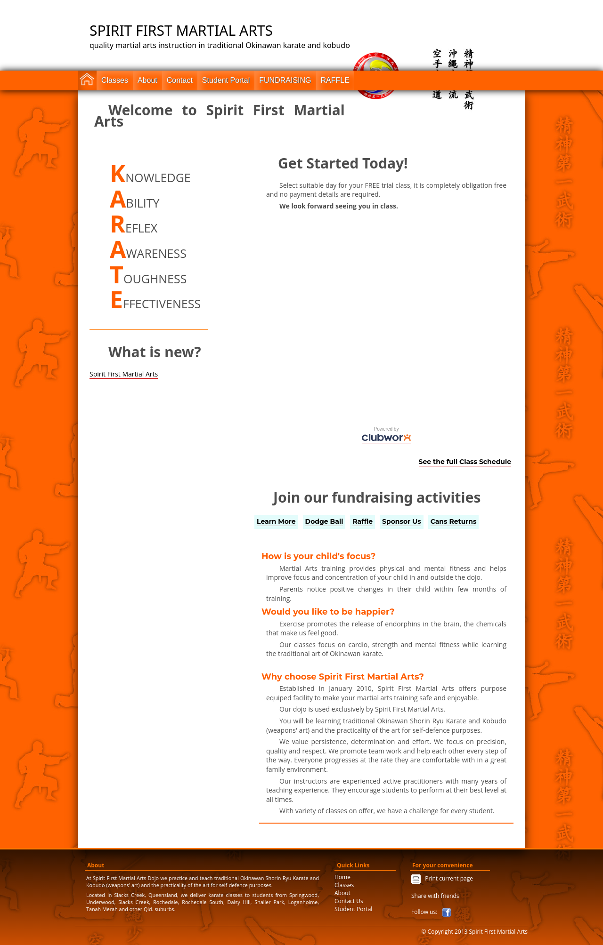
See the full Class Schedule (465, 461)
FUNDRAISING (285, 80)
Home (342, 877)
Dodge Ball (324, 521)
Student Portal (226, 80)
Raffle (362, 521)
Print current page (447, 878)
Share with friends (435, 896)
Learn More (276, 521)
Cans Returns (454, 521)
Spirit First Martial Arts (124, 373)
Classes (114, 80)
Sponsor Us (401, 521)
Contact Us (348, 901)
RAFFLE (335, 80)
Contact (180, 80)
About (147, 80)
